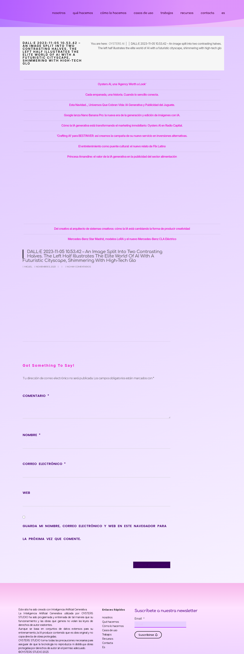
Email (139, 618)
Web (26, 492)
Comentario (36, 395)
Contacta (207, 13)
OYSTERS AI (116, 43)
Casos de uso (143, 13)
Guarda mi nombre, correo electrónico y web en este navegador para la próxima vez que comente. (95, 532)
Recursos (186, 13)
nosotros (58, 13)
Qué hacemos (83, 13)
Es (223, 13)
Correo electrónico (44, 463)
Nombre (31, 435)
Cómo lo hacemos (113, 13)
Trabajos (166, 13)
